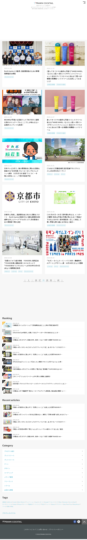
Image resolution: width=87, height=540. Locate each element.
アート (63, 174)
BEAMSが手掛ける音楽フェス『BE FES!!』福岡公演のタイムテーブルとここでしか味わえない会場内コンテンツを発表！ (21, 122)
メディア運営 (8, 478)
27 (40, 280)
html (67, 505)
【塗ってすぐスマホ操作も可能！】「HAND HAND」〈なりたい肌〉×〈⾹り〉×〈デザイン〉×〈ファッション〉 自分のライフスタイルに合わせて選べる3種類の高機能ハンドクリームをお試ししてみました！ (64, 76)
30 (51, 280)
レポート (40, 503)
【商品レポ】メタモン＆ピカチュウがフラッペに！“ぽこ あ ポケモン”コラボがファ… (39, 347)
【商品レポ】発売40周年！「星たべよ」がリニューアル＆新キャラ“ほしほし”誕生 (38, 430)
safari (14, 505)
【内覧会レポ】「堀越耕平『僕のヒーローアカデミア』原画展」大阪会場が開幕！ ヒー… (39, 391)
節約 (3, 507)
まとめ (70, 503)
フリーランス (8, 482)
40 (58, 280)
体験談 (4, 503)
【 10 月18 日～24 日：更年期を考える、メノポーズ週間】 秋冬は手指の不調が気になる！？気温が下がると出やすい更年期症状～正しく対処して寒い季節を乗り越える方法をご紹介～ (64, 218)
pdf (74, 503)
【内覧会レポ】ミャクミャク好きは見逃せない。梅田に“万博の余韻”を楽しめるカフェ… (41, 415)
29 (47, 280)
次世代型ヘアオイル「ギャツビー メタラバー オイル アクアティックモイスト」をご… (40, 384)
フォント (47, 505)
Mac (59, 503)
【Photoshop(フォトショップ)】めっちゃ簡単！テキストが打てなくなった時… (38, 362)
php (63, 505)
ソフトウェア (36, 505)
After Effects (20, 503)
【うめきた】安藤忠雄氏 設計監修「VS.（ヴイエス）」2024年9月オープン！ (63, 169)
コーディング (8, 473)
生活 (42, 505)
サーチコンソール (7, 505)
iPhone (19, 505)
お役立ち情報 (51, 84)
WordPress (75, 505)
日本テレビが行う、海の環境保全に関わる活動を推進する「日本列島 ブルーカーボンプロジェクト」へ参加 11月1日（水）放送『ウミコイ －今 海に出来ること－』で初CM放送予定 (22, 172)
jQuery (52, 505)
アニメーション (29, 503)
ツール (81, 505)
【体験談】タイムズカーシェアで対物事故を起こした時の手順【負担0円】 (36, 325)
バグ (56, 503)
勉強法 (30, 505)
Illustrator (64, 503)
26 (36, 280)
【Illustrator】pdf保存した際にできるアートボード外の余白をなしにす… (36, 333)
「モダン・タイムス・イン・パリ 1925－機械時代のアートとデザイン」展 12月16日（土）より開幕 (64, 263)
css (70, 505)
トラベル (56, 174)
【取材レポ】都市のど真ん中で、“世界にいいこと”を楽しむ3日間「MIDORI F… (37, 355)
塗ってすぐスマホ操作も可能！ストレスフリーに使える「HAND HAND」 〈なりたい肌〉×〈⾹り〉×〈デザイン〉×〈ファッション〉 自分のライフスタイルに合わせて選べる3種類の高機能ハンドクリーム (64, 125)
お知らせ (9, 503)
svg (36, 503)
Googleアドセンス (49, 503)
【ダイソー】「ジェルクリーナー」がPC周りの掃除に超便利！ (32, 377)
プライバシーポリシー (56, 530)
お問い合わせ (42, 530)
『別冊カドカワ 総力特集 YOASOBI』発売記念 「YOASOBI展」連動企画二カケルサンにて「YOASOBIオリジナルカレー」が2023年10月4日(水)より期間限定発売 (22, 264)
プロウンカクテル (8, 513)
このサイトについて (30, 530)
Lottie (14, 503)
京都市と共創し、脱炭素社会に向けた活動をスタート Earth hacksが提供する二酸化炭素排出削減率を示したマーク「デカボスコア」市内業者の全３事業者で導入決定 (22, 218)
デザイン (49, 174)
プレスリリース (9, 77)
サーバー (24, 505)
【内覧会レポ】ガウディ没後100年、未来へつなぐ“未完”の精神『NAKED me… (37, 340)
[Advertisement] (43, 26)
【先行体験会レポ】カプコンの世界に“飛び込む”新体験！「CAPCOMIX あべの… (38, 369)
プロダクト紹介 (61, 84)
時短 (7, 507)
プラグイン (58, 505)
